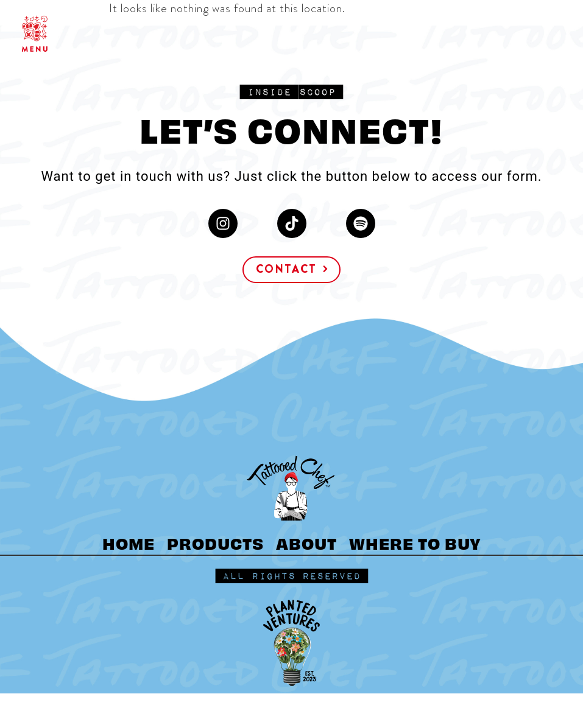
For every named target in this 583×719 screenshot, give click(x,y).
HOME (128, 541)
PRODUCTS (215, 541)
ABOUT (306, 541)
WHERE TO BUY (415, 541)
